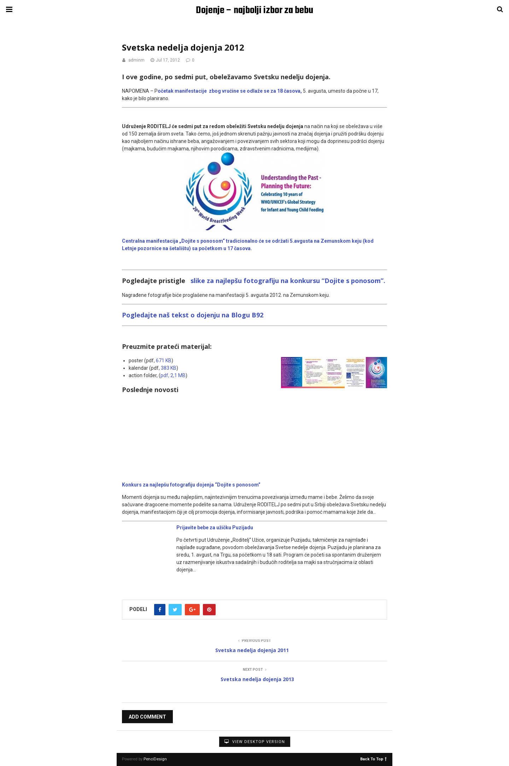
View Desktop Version (254, 741)
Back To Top (373, 759)
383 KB (168, 368)
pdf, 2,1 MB (173, 375)
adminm (136, 60)
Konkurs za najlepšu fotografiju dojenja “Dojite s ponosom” (191, 485)
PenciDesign (155, 759)
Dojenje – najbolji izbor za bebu (254, 10)
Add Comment (147, 717)
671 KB (163, 360)
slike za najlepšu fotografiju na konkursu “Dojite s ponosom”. (285, 280)
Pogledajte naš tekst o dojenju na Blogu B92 (193, 315)
